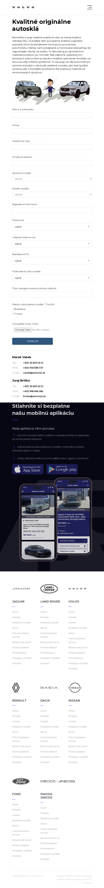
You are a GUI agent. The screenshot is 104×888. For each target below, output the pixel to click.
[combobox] (52, 226)
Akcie (15, 627)
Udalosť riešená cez (24, 237)
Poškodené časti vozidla (26, 271)
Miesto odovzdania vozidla (27, 304)
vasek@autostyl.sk (34, 372)
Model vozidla (20, 188)
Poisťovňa (18, 220)
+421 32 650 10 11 (33, 362)
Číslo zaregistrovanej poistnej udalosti (34, 288)
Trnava (17, 313)
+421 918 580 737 (33, 367)
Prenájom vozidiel (21, 657)
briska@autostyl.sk (34, 396)
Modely (16, 617)
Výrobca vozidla (21, 173)
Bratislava (18, 309)
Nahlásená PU (20, 254)
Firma (15, 125)
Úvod (15, 611)
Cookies (77, 876)
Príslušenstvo (19, 652)
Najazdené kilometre (24, 204)
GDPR (69, 876)
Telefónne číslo (21, 141)
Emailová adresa (22, 156)
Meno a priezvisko (23, 109)
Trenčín (49, 304)
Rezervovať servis (21, 642)
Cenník (72, 622)
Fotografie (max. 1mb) (25, 323)
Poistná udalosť (20, 647)
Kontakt (16, 663)
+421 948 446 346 (33, 391)
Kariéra (60, 876)
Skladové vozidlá (21, 622)
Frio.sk (39, 876)
